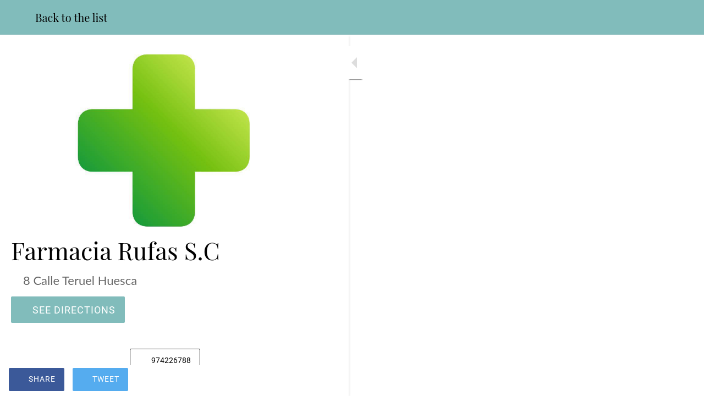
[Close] (17, 17)
